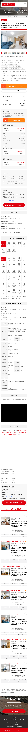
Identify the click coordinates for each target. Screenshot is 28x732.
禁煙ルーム (17, 64)
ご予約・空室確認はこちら (15, 502)
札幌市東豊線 (11, 332)
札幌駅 (14, 328)
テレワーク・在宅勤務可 (14, 68)
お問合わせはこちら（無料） (14, 205)
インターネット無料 (14, 60)
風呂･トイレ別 (5, 64)
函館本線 (10, 335)
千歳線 (9, 328)
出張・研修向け (5, 68)
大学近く (22, 68)
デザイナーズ (11, 66)
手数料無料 (11, 62)
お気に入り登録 (15, 91)
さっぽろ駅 (18, 330)
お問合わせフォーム (14, 711)
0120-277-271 (15, 200)
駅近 (8, 60)
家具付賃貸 (11, 64)
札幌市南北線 (11, 330)
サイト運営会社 (10, 726)
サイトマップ (17, 722)
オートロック (4, 62)
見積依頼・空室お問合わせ (16, 86)
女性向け (3, 60)
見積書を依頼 (16, 120)
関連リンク (10, 722)
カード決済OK (4, 66)
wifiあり (21, 60)
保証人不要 (17, 62)
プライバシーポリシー (14, 724)
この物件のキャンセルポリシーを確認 (11, 232)
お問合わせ (18, 726)
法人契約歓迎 (18, 66)
